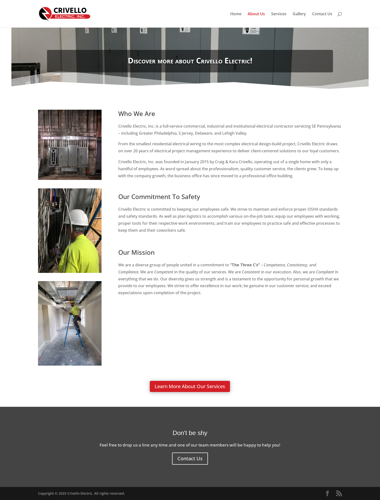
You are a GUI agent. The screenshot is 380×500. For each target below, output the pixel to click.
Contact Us (322, 14)
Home (235, 14)
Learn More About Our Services (190, 386)
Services (278, 14)
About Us (256, 14)
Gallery (299, 14)
